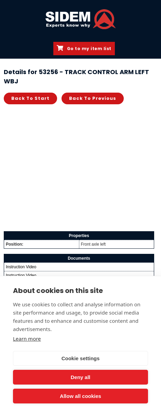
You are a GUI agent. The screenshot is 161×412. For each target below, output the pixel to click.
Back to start (30, 98)
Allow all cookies (80, 396)
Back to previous (92, 98)
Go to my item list (84, 48)
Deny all (81, 377)
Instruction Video (21, 266)
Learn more (27, 338)
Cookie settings (81, 358)
